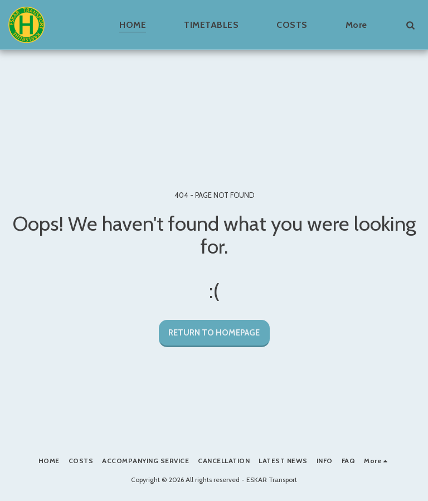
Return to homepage (214, 333)
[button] (410, 25)
